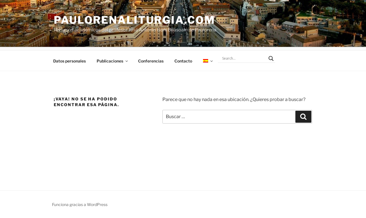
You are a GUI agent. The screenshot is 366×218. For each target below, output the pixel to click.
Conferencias (151, 60)
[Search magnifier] (271, 58)
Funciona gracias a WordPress (80, 204)
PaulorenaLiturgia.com (134, 20)
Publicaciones (113, 60)
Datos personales (69, 60)
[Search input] (244, 58)
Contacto (183, 60)
